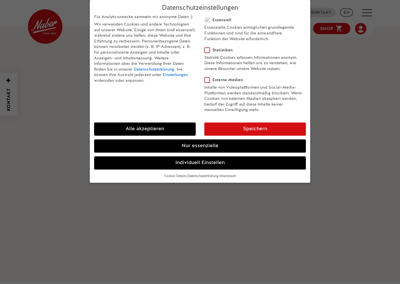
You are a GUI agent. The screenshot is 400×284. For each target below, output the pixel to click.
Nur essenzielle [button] (200, 144)
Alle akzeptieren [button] (145, 127)
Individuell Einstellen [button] (200, 161)
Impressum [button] (228, 174)
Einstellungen (175, 73)
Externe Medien (226, 78)
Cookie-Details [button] (175, 174)
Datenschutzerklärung (154, 68)
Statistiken (221, 48)
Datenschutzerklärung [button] (203, 174)
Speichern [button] (255, 127)
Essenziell (220, 18)
